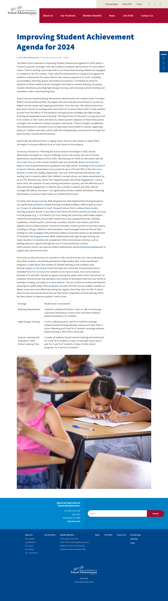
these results (91, 208)
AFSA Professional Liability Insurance (74, 542)
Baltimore (42, 229)
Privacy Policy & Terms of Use (84, 582)
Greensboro (57, 229)
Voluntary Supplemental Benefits (73, 549)
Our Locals (29, 546)
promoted (44, 236)
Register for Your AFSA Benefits (72, 546)
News (112, 15)
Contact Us (147, 15)
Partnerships (111, 4)
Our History (29, 549)
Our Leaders (30, 538)
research (27, 246)
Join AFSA (128, 15)
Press (139, 4)
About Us (48, 15)
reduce (85, 176)
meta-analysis (57, 282)
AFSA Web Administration (29, 57)
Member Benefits (92, 15)
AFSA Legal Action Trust (69, 538)
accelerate (38, 204)
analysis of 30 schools (36, 268)
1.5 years (24, 208)
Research (32, 179)
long (36, 236)
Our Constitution (31, 553)
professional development (90, 246)
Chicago (32, 229)
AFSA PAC (127, 4)
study (94, 257)
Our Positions (68, 15)
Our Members (30, 542)
